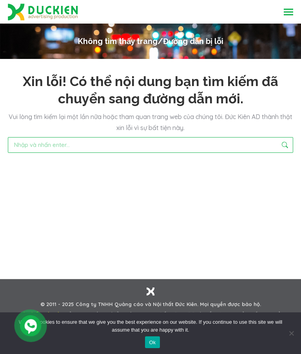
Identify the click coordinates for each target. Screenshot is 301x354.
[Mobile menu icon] (288, 12)
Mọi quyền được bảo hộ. (230, 304)
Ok (152, 342)
